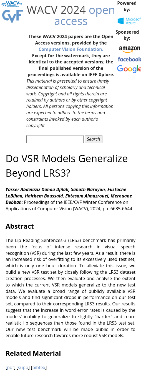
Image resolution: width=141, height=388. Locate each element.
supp (23, 367)
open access (84, 15)
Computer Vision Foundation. (71, 49)
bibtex (38, 367)
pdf (10, 367)
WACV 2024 (56, 9)
